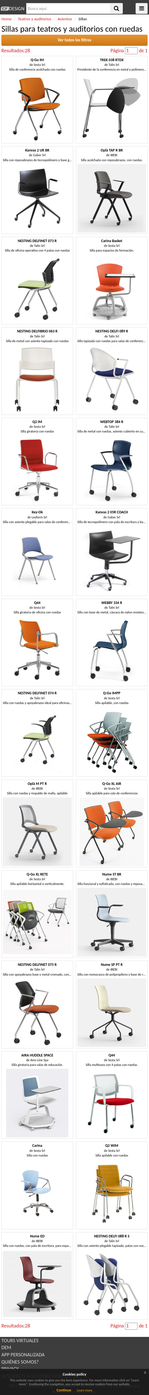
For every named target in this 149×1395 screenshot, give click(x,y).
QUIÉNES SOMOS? (20, 1362)
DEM (6, 1347)
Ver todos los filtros (75, 40)
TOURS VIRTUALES (20, 1340)
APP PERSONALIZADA (23, 1355)
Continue (64, 1390)
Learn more (84, 1390)
